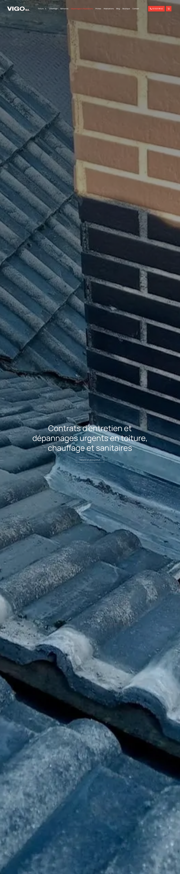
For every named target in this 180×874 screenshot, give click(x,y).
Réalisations (109, 8)
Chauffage (53, 8)
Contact (135, 8)
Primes (98, 8)
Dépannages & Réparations (82, 8)
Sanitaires (64, 8)
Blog (118, 8)
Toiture (42, 9)
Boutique (126, 8)
